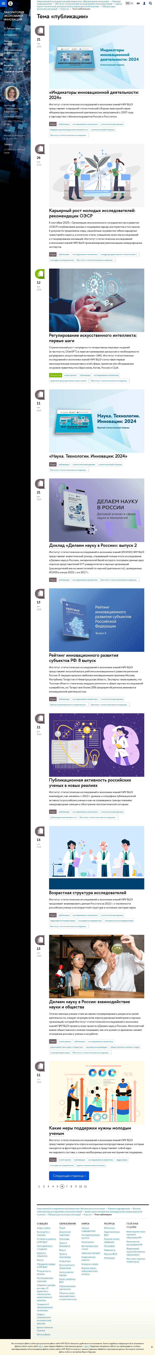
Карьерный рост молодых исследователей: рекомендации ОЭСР (92, 213)
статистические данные (112, 124)
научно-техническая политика (91, 1165)
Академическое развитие (89, 1258)
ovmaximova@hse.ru (13, 116)
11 (85, 1186)
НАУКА (85, 1223)
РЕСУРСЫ (109, 1223)
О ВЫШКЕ (42, 1223)
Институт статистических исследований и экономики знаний (69, 135)
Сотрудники (10, 34)
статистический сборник (102, 129)
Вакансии (8, 65)
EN (132, 3)
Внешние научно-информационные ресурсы (90, 1271)
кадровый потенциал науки (62, 920)
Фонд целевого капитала (44, 1272)
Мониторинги (88, 1242)
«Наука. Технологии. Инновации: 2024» (88, 456)
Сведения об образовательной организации (45, 1307)
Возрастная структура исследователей (87, 893)
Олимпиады (64, 1239)
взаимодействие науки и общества (66, 1047)
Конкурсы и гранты (90, 1264)
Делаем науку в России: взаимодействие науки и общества (89, 1004)
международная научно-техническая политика (120, 254)
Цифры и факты (43, 1228)
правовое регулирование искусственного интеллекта (69, 380)
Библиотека (109, 1228)
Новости (88, 1214)
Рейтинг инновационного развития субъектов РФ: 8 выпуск (83, 657)
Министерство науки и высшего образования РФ (135, 1234)
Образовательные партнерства (67, 1287)
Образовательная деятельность (13, 51)
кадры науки (121, 1159)
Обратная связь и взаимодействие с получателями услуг (68, 1296)
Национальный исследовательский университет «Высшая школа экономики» (71, 1208)
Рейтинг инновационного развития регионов (69, 704)
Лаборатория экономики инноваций (64, 1214)
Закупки (40, 1260)
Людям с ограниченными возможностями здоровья (44, 1319)
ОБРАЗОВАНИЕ (67, 1223)
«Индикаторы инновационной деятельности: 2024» (94, 95)
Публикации (10, 58)
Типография (109, 1246)
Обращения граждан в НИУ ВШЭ (46, 1265)
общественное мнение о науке (125, 1047)
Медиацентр (109, 1250)
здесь (41, 1346)
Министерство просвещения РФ (134, 1243)
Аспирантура (65, 1261)
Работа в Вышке (43, 1334)
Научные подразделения (119, 1208)
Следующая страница (69, 1176)
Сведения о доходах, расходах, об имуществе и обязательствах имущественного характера (46, 1292)
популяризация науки (60, 1052)
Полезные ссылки (13, 71)
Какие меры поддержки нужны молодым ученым (90, 1130)
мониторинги (70, 375)
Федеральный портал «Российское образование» (135, 1251)
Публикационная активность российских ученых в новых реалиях (90, 782)
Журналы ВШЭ (110, 1254)
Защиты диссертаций (91, 1253)
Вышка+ (62, 1250)
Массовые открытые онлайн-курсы (135, 1260)
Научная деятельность (11, 42)
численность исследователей (119, 920)
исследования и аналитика (85, 124)
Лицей (62, 1228)
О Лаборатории (12, 28)
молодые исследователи (62, 260)
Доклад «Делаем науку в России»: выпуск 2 (93, 545)
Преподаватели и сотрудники (44, 1247)
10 (80, 1186)
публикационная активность (63, 817)
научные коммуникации (96, 1047)
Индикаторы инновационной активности (69, 129)
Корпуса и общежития (42, 1254)
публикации (64, 124)
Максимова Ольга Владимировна (13, 110)
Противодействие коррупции (45, 1279)
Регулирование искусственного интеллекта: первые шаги (93, 338)
